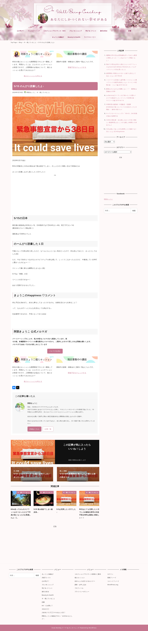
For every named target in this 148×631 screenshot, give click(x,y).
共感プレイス (46, 577)
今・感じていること (43, 92)
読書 (43, 602)
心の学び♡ (45, 581)
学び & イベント (47, 588)
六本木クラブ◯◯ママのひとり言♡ (53, 612)
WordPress (92, 628)
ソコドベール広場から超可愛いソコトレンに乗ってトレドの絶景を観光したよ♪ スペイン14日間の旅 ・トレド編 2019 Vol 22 (121, 82)
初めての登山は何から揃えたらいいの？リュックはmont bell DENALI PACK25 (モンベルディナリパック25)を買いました (121, 66)
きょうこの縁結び (47, 574)
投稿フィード (111, 577)
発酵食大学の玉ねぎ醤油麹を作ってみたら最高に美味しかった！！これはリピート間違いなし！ (121, 57)
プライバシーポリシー (82, 591)
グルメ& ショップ (48, 585)
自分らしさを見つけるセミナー (85, 581)
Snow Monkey (56, 628)
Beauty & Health (48, 595)
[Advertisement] (55, 193)
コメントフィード (113, 581)
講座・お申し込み (80, 585)
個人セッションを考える (33, 76)
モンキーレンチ (74, 628)
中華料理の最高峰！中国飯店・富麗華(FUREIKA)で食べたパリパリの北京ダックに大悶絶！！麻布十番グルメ (121, 106)
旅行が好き (45, 591)
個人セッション (80, 577)
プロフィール (79, 588)
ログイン (110, 574)
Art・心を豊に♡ (47, 605)
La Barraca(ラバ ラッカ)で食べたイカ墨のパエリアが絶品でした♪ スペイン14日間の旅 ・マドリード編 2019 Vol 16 (121, 97)
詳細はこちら (34, 429)
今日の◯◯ (45, 609)
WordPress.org (112, 585)
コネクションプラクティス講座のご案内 (88, 574)
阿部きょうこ (108, 199)
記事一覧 (48, 429)
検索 (134, 211)
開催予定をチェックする (77, 67)
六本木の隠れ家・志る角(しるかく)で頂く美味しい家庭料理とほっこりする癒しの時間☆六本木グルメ (121, 122)
